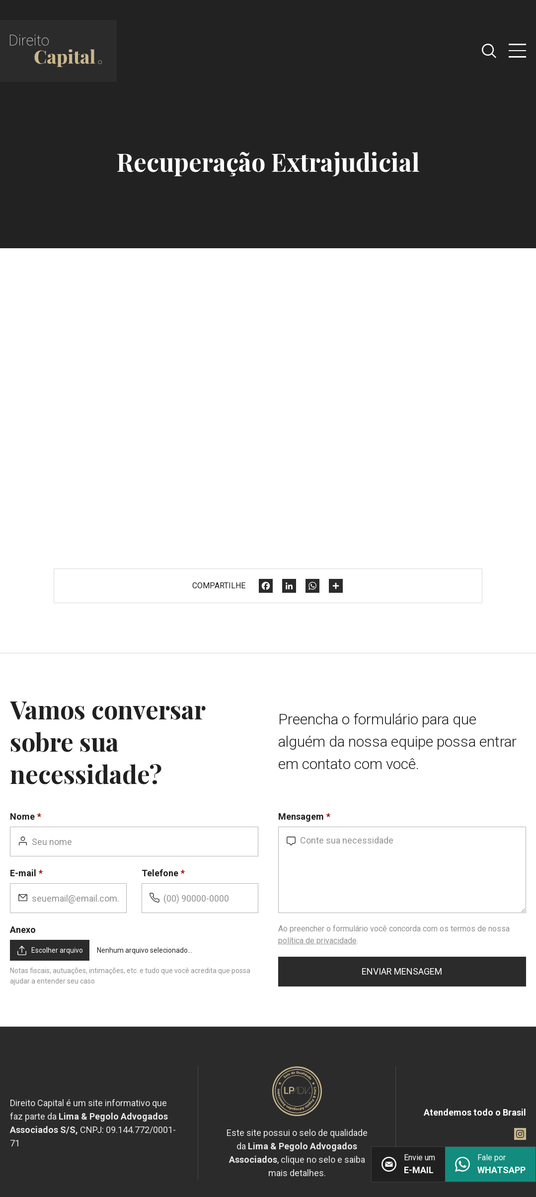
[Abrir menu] (517, 50)
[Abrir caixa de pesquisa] (489, 51)
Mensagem (301, 816)
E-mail (23, 873)
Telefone (160, 873)
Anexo (23, 929)
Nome (22, 816)
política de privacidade (317, 940)
